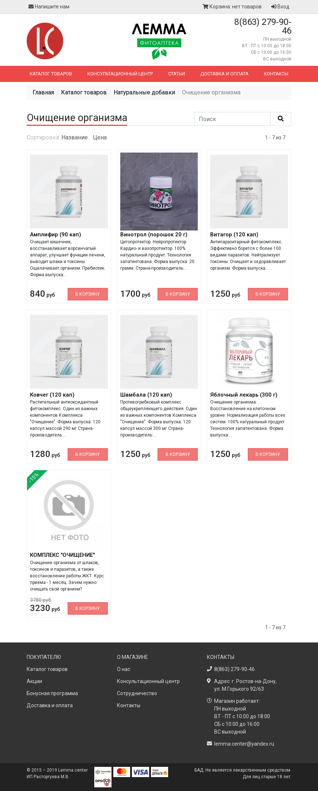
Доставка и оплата (224, 73)
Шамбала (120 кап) (146, 394)
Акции (34, 681)
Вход (280, 7)
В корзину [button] (87, 294)
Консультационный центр (120, 73)
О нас (123, 669)
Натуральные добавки (144, 92)
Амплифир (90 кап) (55, 234)
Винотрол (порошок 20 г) (154, 234)
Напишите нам (49, 7)
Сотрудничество (137, 693)
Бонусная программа (52, 693)
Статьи (176, 73)
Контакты (276, 73)
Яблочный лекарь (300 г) (243, 394)
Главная (43, 92)
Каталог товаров (51, 73)
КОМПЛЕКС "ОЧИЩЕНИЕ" (62, 555)
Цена (100, 137)
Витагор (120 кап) (234, 234)
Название (74, 137)
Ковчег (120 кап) (52, 394)
